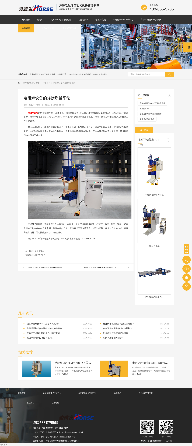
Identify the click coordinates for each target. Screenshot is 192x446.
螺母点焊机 (154, 246)
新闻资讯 (26, 28)
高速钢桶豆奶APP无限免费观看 (42, 74)
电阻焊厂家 (62, 74)
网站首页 (26, 19)
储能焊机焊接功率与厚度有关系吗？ (43, 324)
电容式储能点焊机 (100, 74)
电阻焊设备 (39, 251)
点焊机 (40, 19)
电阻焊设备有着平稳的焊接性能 (103, 267)
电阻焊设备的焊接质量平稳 (64, 83)
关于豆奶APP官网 (45, 28)
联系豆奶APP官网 (69, 28)
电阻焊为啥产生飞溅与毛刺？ (40, 338)
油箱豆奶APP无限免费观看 (80, 74)
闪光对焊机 (83, 19)
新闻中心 (117, 393)
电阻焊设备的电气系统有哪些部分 (48, 267)
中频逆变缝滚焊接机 (154, 195)
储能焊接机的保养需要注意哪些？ (118, 324)
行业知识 (47, 83)
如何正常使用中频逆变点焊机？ (117, 328)
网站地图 (3, 445)
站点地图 (55, 403)
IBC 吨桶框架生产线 (154, 297)
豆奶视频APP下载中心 (123, 19)
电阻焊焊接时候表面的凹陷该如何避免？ (151, 362)
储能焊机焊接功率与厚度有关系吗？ (73, 362)
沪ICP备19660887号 (156, 441)
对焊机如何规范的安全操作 (115, 333)
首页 (38, 83)
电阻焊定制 (100, 19)
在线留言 (30, 403)
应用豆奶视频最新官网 (151, 19)
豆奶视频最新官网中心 (87, 393)
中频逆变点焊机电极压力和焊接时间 (43, 333)
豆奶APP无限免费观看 (60, 19)
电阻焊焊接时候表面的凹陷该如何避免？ (45, 328)
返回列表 (144, 130)
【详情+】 (65, 374)
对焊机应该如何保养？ (113, 338)
